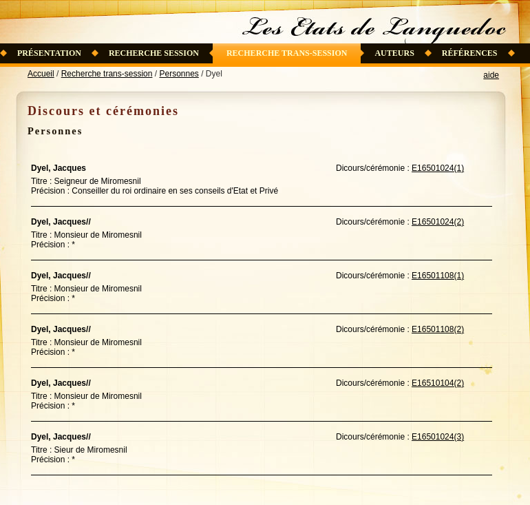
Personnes (178, 74)
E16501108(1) (438, 275)
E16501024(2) (438, 222)
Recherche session (154, 53)
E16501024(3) (438, 437)
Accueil (41, 74)
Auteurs (394, 53)
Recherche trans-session (287, 53)
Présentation (49, 53)
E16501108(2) (438, 329)
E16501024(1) (438, 168)
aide (491, 75)
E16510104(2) (438, 383)
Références (470, 53)
